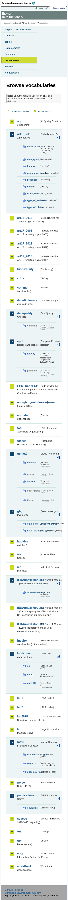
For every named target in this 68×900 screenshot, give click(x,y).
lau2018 (22, 716)
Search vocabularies (20, 112)
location (31, 166)
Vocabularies (12, 60)
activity (31, 353)
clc (28, 666)
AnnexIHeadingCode (33, 592)
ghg (19, 511)
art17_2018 (24, 256)
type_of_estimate (33, 200)
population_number (33, 173)
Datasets (9, 35)
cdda (20, 278)
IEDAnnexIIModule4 (28, 624)
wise (20, 853)
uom (20, 840)
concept (31, 462)
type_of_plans (33, 207)
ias (19, 554)
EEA (19, 3)
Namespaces (12, 72)
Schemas (10, 54)
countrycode (33, 146)
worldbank (24, 866)
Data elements (12, 48)
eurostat (23, 415)
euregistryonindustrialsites (28, 402)
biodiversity (25, 269)
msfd (20, 742)
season (31, 186)
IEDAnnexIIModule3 (28, 607)
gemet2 (22, 453)
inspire (22, 640)
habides (22, 541)
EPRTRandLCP (27, 386)
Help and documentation (18, 29)
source (31, 481)
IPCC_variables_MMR (33, 530)
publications (25, 795)
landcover (24, 653)
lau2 (20, 707)
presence (32, 179)
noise (21, 782)
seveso (22, 818)
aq (19, 121)
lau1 (20, 698)
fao (19, 428)
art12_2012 (24, 134)
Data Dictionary (29, 23)
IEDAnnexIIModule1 (28, 579)
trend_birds (33, 193)
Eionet (18, 23)
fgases (21, 440)
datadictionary (27, 300)
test (19, 831)
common (23, 287)
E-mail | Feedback (14, 889)
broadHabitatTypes (33, 754)
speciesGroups (33, 772)
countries (32, 807)
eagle (30, 674)
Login (41, 8)
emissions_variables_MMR (33, 523)
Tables (8, 41)
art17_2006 (24, 230)
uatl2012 (31, 683)
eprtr (20, 341)
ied (19, 567)
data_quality (33, 159)
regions (31, 763)
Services (9, 66)
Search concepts (45, 112)
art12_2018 (24, 217)
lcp (19, 729)
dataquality (24, 313)
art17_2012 (24, 243)
